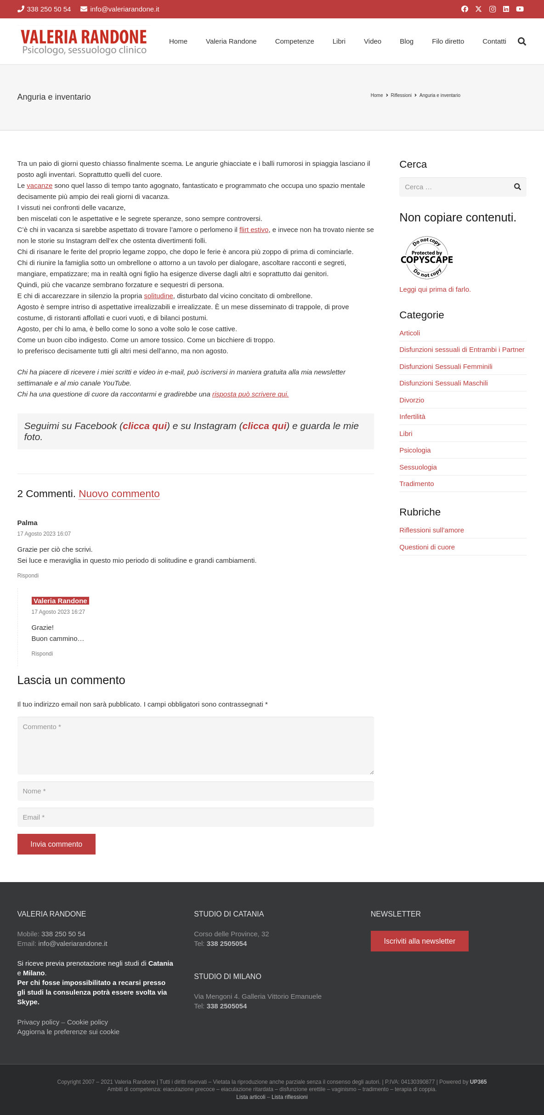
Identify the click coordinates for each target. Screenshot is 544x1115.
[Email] (195, 817)
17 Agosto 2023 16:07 (44, 534)
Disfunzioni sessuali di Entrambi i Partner (462, 349)
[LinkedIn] (506, 9)
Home (377, 95)
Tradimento (416, 483)
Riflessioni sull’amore (431, 530)
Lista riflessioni (290, 1097)
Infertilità (412, 416)
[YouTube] (520, 9)
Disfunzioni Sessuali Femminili (446, 366)
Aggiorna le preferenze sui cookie (68, 1032)
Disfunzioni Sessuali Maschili (443, 383)
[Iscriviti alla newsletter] (420, 941)
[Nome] (195, 791)
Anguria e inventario (439, 95)
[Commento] (195, 746)
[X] (479, 9)
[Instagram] (492, 9)
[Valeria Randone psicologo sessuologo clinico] (84, 41)
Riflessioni (401, 95)
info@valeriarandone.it (72, 943)
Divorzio (411, 400)
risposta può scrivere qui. (250, 394)
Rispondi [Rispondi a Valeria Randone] (42, 654)
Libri (405, 433)
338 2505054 (227, 943)
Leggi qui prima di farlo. (435, 289)
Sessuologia (418, 467)
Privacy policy (38, 1022)
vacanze (39, 185)
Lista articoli (250, 1097)
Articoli (409, 333)
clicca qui (145, 425)
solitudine (158, 296)
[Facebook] (465, 9)
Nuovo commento (119, 493)
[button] (522, 41)
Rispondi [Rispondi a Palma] (28, 575)
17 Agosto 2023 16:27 (58, 612)
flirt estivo (253, 229)
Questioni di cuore (427, 547)
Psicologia (415, 450)
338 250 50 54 (63, 934)
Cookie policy (87, 1022)
